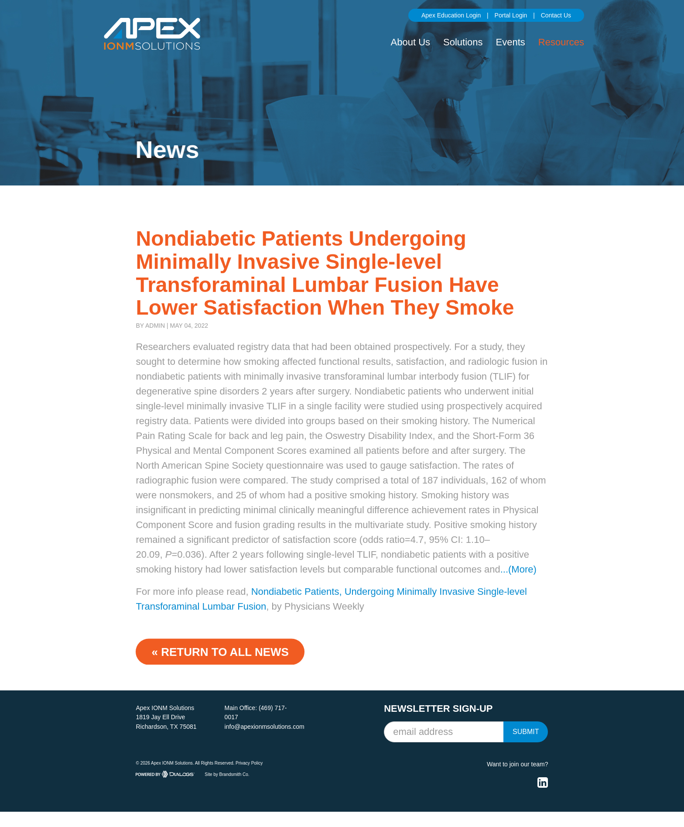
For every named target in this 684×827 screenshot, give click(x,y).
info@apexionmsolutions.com (264, 726)
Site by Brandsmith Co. (227, 774)
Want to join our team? (517, 764)
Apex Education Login (451, 15)
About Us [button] (411, 42)
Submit (526, 731)
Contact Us (556, 15)
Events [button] (510, 42)
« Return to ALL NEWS (219, 660)
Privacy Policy (249, 763)
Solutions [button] (463, 42)
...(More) (518, 577)
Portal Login (511, 15)
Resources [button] (561, 42)
